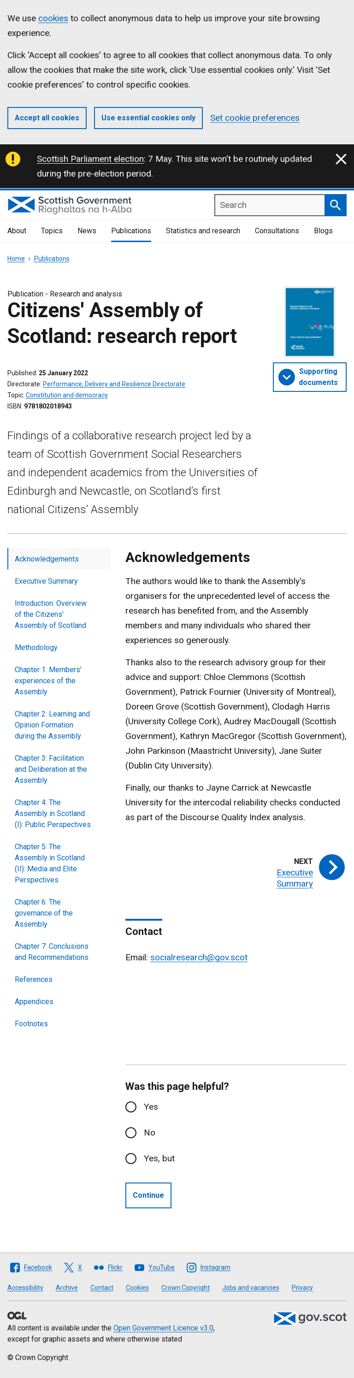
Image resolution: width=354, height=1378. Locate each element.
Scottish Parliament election (90, 159)
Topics (52, 230)
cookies (53, 18)
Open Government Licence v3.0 (163, 1328)
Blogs (323, 230)
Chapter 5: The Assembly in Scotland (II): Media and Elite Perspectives (50, 863)
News (86, 230)
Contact (101, 1287)
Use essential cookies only (148, 117)
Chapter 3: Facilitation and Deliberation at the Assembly (51, 769)
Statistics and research (203, 230)
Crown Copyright (185, 1287)
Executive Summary (46, 581)
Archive (67, 1287)
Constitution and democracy (67, 395)
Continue (148, 1195)
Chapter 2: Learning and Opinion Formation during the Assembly (52, 725)
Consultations (277, 230)
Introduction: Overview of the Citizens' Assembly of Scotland (51, 614)
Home (16, 258)
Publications (131, 230)
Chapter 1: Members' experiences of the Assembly (48, 680)
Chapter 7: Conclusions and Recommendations (51, 952)
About (16, 230)
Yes (151, 1106)
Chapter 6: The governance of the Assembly (44, 913)
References (34, 979)
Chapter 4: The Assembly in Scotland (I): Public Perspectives (53, 813)
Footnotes (31, 1023)
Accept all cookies (47, 117)
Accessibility (25, 1287)
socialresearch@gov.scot (199, 957)
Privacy (302, 1287)
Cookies (137, 1287)
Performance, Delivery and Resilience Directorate (114, 384)
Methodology (36, 647)
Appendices (34, 1001)
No (149, 1132)
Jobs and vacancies (250, 1287)
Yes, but (159, 1158)
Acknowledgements (47, 559)
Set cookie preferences (255, 117)
